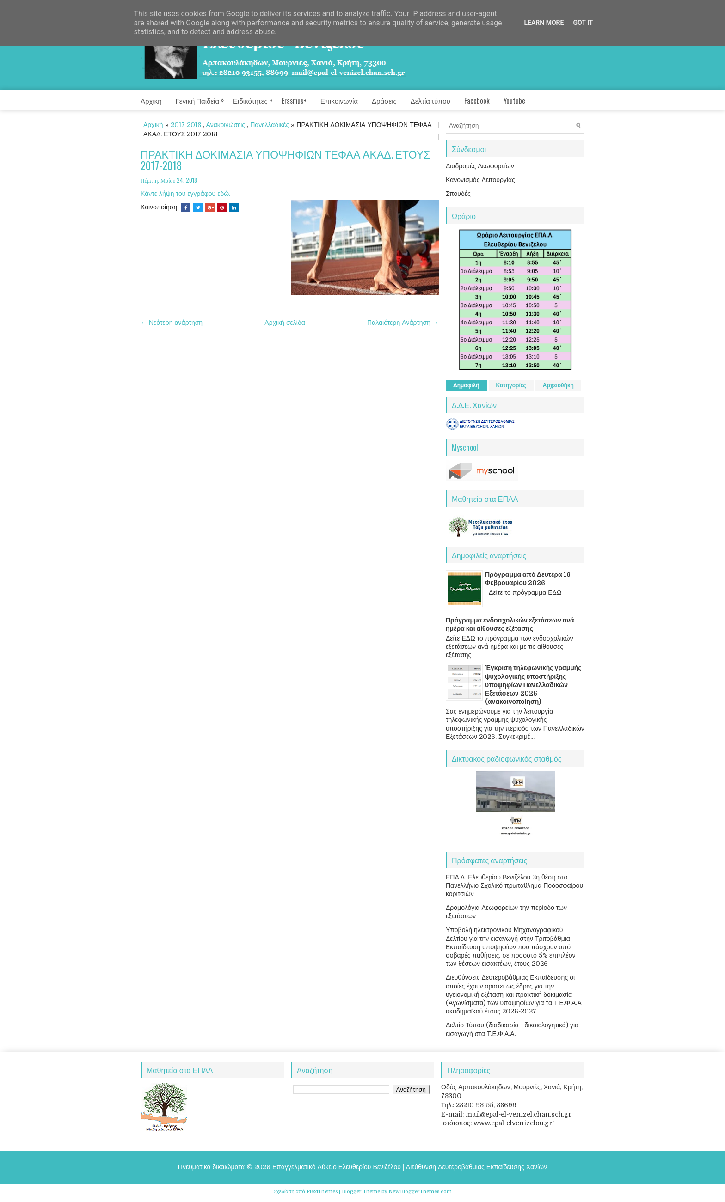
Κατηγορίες (511, 385)
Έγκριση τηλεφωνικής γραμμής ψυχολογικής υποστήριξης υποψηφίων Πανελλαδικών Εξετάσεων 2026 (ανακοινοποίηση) (533, 684)
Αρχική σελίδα (284, 322)
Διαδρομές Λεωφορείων (480, 166)
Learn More (544, 22)
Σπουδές (458, 193)
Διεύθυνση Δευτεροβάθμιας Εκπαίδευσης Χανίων (476, 1167)
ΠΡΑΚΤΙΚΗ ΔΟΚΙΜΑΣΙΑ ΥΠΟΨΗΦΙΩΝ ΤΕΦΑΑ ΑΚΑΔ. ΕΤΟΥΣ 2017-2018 (285, 160)
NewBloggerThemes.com (420, 1192)
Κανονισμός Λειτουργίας (480, 179)
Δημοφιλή (466, 385)
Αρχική (151, 100)
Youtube (514, 100)
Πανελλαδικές (269, 124)
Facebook (477, 100)
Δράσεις (384, 100)
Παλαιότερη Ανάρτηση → (403, 322)
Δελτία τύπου (430, 100)
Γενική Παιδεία (204, 97)
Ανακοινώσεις (226, 124)
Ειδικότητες (257, 97)
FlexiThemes (322, 1192)
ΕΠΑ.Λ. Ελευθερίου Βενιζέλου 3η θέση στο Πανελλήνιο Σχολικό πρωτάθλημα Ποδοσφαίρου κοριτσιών (514, 885)
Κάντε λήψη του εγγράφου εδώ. (185, 193)
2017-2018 (186, 124)
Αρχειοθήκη (558, 385)
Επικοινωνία (339, 100)
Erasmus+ (294, 100)
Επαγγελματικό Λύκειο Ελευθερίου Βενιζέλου (336, 1167)
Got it (583, 22)
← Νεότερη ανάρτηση (172, 322)
